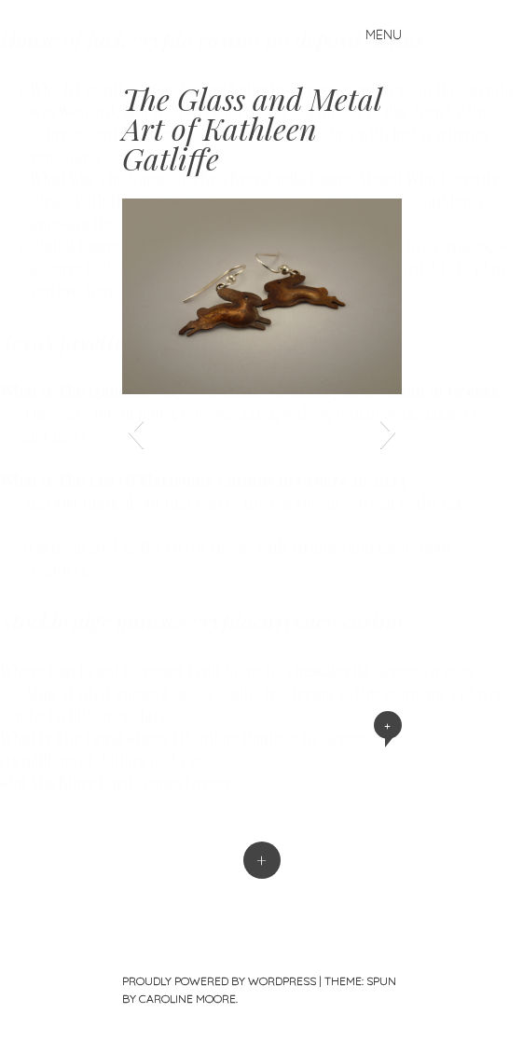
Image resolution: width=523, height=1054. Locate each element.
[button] (136, 431)
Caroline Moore (187, 999)
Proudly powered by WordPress (219, 981)
